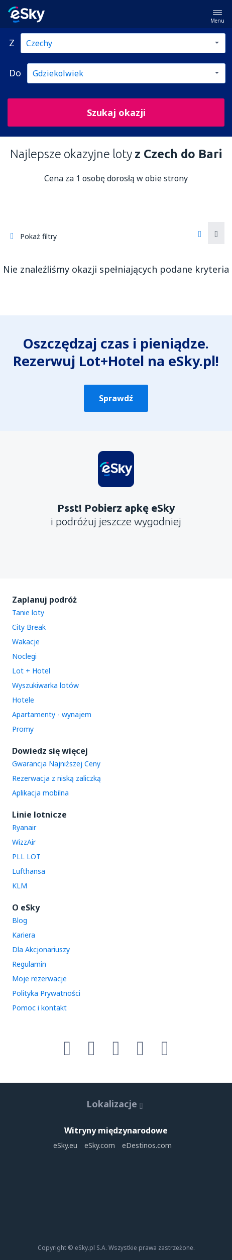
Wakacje (26, 641)
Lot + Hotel (31, 670)
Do (15, 73)
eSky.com (99, 1145)
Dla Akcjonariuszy (41, 949)
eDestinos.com (147, 1145)
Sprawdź (116, 398)
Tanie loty (28, 612)
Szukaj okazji (116, 112)
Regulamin (29, 964)
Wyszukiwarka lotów (45, 685)
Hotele (23, 700)
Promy (23, 729)
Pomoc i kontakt (39, 1007)
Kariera (23, 935)
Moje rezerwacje (39, 978)
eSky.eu (65, 1145)
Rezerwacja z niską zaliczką (56, 778)
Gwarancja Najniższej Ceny (56, 763)
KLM (19, 885)
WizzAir (24, 842)
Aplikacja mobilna (40, 792)
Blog (19, 920)
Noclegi (24, 656)
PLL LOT (26, 856)
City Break (29, 627)
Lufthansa (28, 871)
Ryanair (24, 827)
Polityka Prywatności (46, 993)
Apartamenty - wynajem (51, 714)
